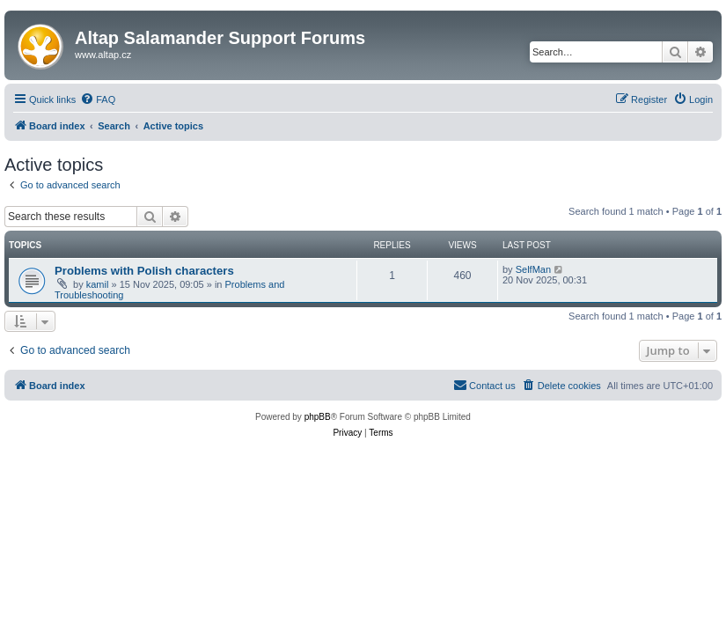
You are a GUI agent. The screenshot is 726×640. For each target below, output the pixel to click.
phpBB (317, 417)
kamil (97, 284)
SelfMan (533, 269)
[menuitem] (97, 99)
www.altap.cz (103, 54)
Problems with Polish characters (144, 270)
